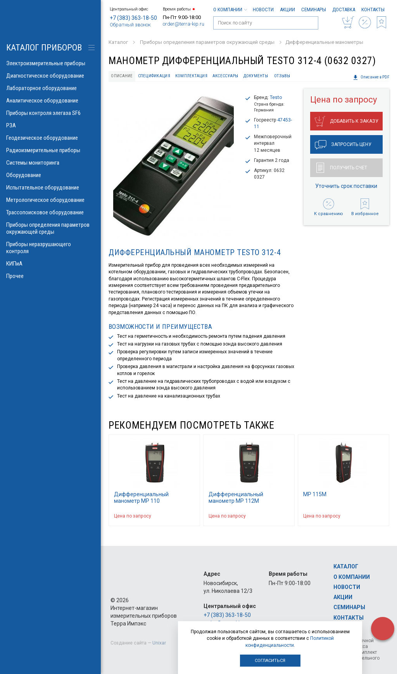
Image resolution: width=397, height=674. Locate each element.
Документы (255, 75)
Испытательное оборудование (50, 187)
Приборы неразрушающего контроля (50, 248)
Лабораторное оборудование (50, 88)
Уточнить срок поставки (346, 186)
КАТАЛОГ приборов (44, 47)
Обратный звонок (130, 25)
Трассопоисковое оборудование (50, 212)
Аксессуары (225, 75)
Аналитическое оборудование (50, 100)
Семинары (313, 9)
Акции (287, 9)
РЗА (50, 125)
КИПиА (50, 263)
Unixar (159, 643)
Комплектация (191, 75)
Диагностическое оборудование (50, 75)
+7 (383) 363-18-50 (133, 18)
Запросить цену (343, 144)
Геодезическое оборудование (50, 137)
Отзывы (282, 75)
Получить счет (341, 168)
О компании (230, 9)
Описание (122, 75)
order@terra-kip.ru (183, 24)
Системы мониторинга (50, 162)
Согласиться (270, 660)
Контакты (373, 9)
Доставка (343, 9)
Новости (263, 9)
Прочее (50, 276)
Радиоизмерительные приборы (50, 150)
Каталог (345, 566)
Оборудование (50, 175)
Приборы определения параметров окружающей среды (50, 228)
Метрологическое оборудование (50, 199)
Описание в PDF (371, 77)
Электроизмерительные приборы (50, 63)
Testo (276, 97)
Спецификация (154, 75)
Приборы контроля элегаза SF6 (50, 112)
